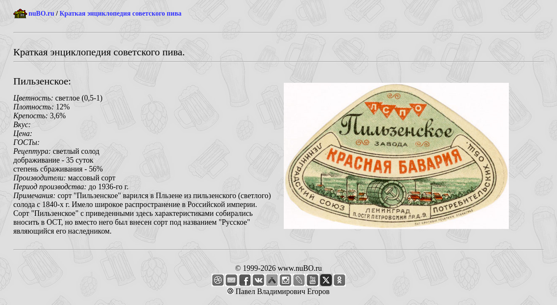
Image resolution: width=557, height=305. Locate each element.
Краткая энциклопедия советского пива (121, 13)
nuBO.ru (41, 13)
